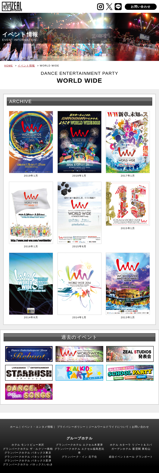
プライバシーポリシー (71, 427)
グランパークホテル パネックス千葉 (28, 456)
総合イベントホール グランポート (131, 456)
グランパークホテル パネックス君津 (28, 460)
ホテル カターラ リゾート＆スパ (131, 445)
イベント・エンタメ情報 (37, 427)
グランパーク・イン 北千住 (79, 456)
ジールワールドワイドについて (109, 427)
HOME (8, 65)
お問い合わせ (141, 6)
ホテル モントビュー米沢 (28, 445)
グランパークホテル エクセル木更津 (79, 445)
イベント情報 (26, 65)
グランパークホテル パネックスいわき (28, 464)
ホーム (14, 427)
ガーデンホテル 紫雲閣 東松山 (131, 449)
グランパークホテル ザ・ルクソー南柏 (28, 449)
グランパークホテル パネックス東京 (28, 452)
